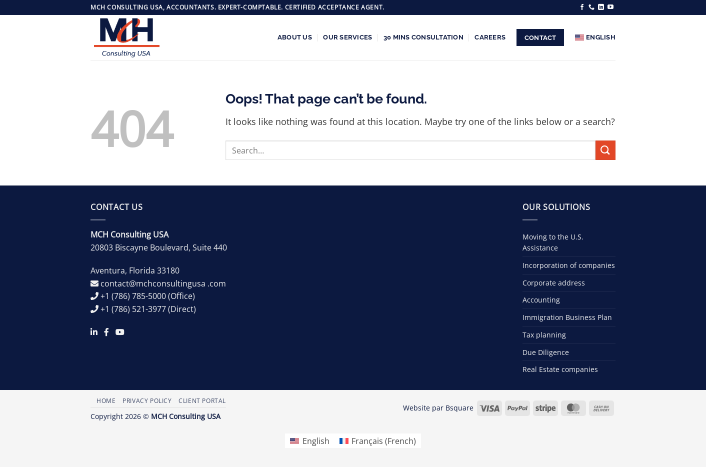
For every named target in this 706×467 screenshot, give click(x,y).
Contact (540, 38)
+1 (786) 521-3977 (133, 309)
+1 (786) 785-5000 (133, 296)
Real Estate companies (560, 369)
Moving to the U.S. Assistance (553, 242)
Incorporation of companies (568, 265)
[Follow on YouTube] (611, 7)
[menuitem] (595, 37)
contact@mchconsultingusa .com (163, 283)
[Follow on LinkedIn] (601, 7)
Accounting (541, 299)
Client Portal (202, 400)
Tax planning (544, 335)
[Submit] (606, 150)
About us (295, 37)
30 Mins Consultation (424, 37)
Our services (347, 37)
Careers (490, 37)
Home (106, 400)
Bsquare (460, 407)
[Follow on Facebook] (582, 7)
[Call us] (591, 7)
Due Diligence (545, 352)
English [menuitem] (316, 441)
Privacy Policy (147, 400)
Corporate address (553, 283)
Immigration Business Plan (567, 317)
